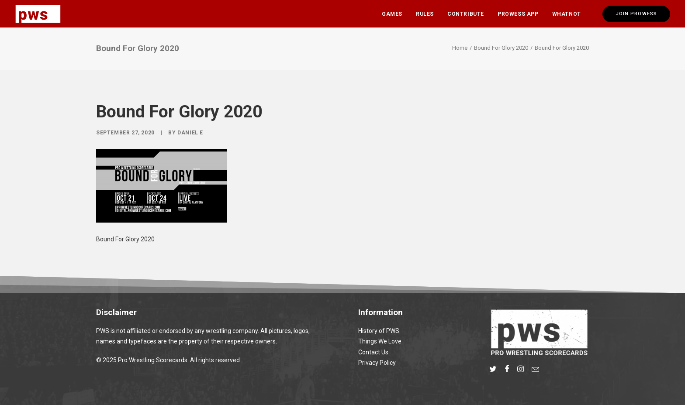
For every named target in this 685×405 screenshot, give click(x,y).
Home (459, 48)
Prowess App (518, 14)
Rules (425, 14)
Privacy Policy (377, 362)
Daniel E (190, 133)
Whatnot (566, 14)
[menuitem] (392, 13)
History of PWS (378, 330)
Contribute (465, 14)
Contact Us (373, 352)
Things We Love (379, 341)
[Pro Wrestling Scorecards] (38, 14)
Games (392, 14)
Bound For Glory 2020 (501, 48)
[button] (493, 370)
